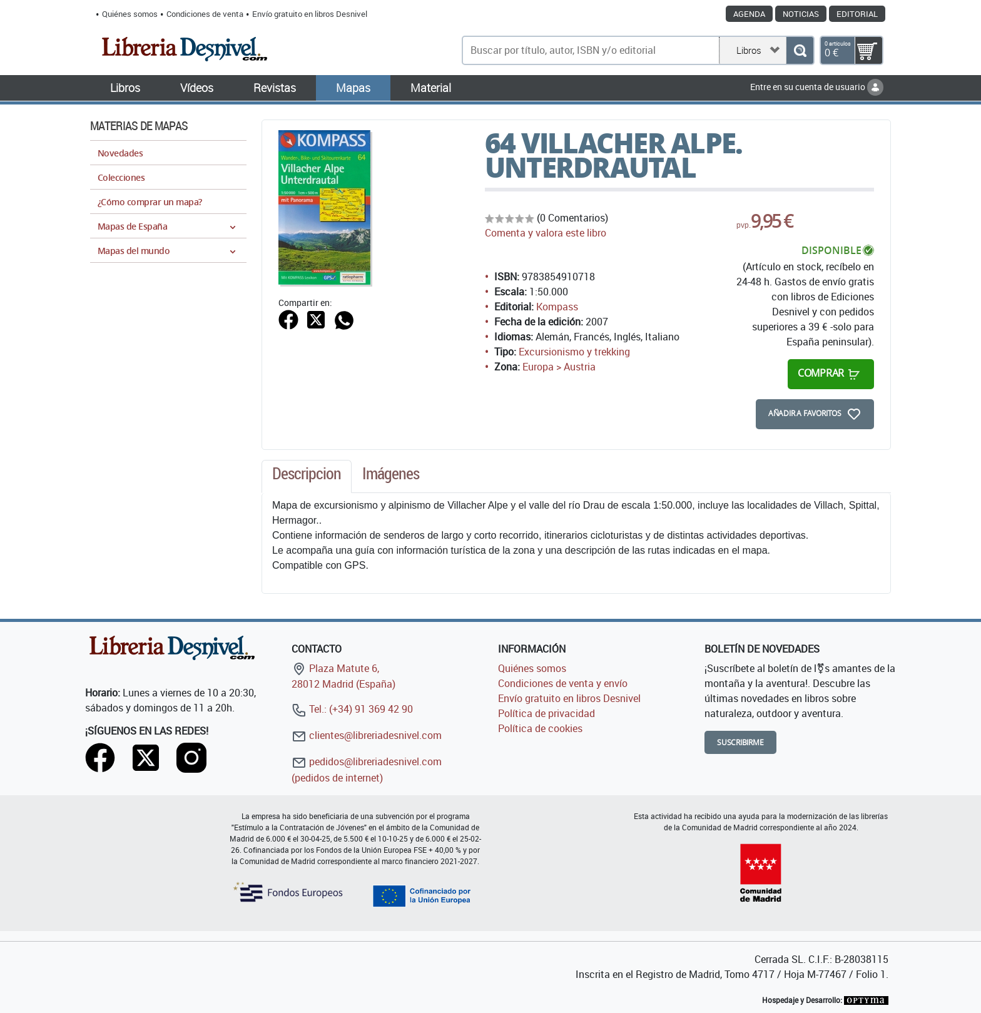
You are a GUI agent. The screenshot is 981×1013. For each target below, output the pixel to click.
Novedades (120, 153)
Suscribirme (740, 742)
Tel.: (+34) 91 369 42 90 (352, 709)
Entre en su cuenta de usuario (816, 87)
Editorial (857, 13)
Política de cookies (540, 728)
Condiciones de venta (204, 13)
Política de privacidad (546, 713)
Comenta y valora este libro (545, 233)
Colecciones (121, 177)
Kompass (557, 306)
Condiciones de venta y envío (563, 683)
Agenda (749, 13)
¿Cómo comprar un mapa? (150, 202)
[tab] (307, 477)
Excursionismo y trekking (574, 352)
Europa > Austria (559, 367)
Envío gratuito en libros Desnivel (309, 13)
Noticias (801, 13)
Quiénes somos (130, 13)
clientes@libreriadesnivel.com (367, 735)
